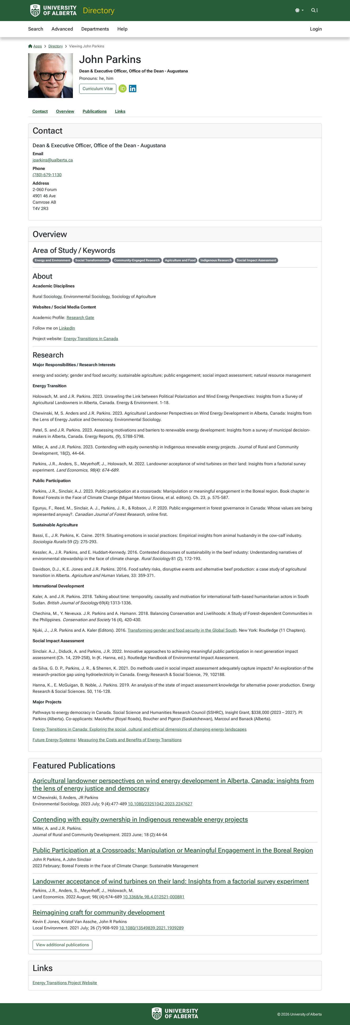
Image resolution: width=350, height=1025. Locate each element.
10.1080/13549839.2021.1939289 (151, 927)
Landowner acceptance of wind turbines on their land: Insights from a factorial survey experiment (171, 881)
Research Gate (80, 317)
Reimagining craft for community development (99, 912)
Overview (65, 111)
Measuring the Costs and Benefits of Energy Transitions (130, 739)
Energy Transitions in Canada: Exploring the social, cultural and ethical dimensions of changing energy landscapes (140, 729)
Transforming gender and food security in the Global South (182, 630)
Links (120, 111)
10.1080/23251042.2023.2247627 (160, 803)
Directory (98, 10)
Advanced (62, 29)
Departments (95, 29)
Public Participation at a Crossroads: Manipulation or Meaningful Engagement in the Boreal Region (173, 850)
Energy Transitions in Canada (91, 338)
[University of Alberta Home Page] (53, 10)
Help (122, 29)
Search (35, 29)
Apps (35, 46)
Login (316, 29)
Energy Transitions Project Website (65, 982)
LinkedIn (67, 328)
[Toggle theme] (299, 11)
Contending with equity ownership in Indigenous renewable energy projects (140, 819)
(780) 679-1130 (47, 174)
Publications (95, 111)
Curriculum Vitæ (98, 88)
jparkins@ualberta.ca (53, 160)
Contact (40, 111)
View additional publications (62, 944)
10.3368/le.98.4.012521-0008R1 (153, 896)
